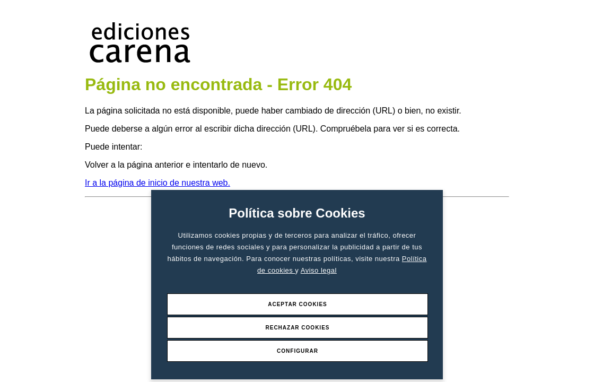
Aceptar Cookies (297, 304)
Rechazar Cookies (297, 328)
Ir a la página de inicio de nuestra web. (157, 182)
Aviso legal (319, 270)
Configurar (297, 351)
